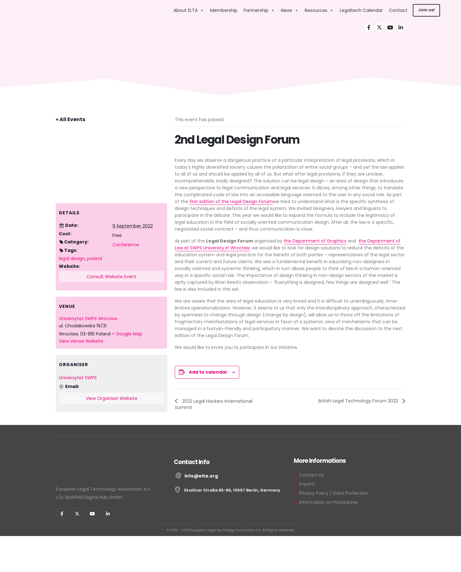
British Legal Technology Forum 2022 (359, 401)
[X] (379, 27)
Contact (398, 11)
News (289, 10)
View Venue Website (81, 341)
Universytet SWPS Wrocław (88, 318)
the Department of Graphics (315, 241)
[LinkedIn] (400, 27)
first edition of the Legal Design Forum (231, 201)
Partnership (259, 10)
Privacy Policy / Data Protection (333, 493)
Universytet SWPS (78, 378)
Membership (223, 11)
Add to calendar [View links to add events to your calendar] (208, 372)
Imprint (307, 484)
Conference (125, 245)
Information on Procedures (328, 502)
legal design (72, 258)
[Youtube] (390, 27)
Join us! (426, 10)
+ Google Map (127, 334)
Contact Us (311, 475)
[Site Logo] (130, 10)
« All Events (70, 119)
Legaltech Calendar (361, 11)
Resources (319, 10)
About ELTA (189, 10)
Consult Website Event (111, 276)
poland (94, 258)
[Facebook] (368, 27)
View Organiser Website (111, 398)
